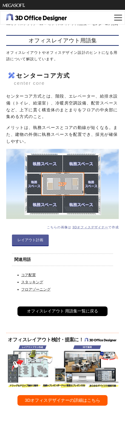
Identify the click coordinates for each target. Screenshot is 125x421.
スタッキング (32, 282)
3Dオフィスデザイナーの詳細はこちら (62, 400)
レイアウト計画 (30, 240)
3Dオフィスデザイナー (90, 227)
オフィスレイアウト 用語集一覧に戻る (62, 311)
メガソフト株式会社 (13, 5)
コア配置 (28, 275)
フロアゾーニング (36, 289)
